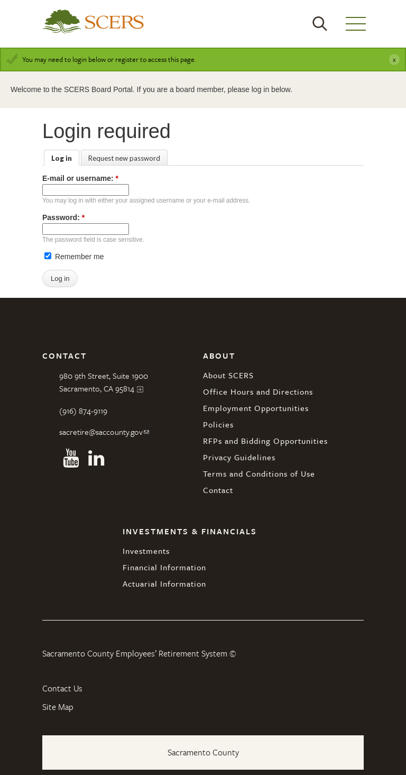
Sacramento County (203, 752)
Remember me (74, 256)
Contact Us (62, 688)
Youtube (70, 458)
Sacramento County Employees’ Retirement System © (139, 653)
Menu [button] (356, 24)
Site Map (57, 706)
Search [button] (319, 24)
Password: (63, 217)
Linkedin (96, 458)
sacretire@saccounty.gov (101, 431)
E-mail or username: (80, 178)
